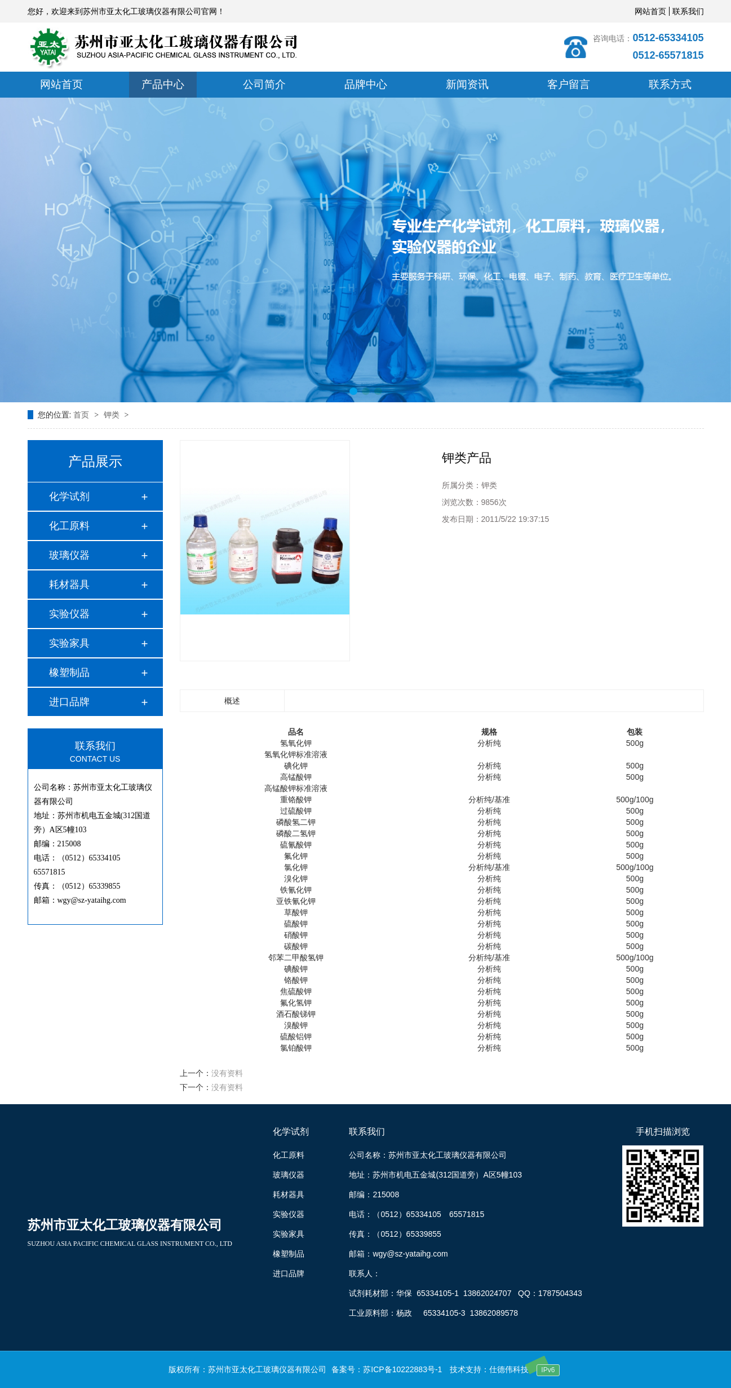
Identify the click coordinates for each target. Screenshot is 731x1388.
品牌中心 (365, 84)
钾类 (113, 414)
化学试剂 (69, 496)
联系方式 (670, 84)
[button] (353, 391)
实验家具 (69, 643)
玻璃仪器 (69, 555)
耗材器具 (69, 584)
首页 (82, 414)
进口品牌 (69, 702)
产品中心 (162, 84)
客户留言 (568, 84)
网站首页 (650, 11)
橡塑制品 (69, 672)
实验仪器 (69, 614)
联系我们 (688, 11)
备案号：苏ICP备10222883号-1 (386, 1369)
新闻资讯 (467, 84)
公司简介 (264, 84)
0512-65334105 (667, 37)
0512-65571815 (667, 55)
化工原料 (69, 526)
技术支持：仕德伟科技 (489, 1369)
